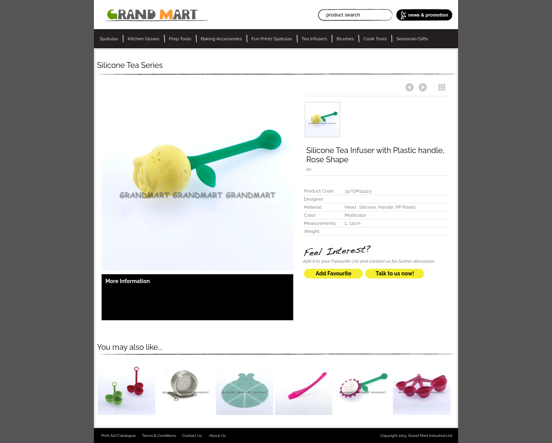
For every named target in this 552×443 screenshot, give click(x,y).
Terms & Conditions (159, 435)
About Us (217, 435)
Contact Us (192, 435)
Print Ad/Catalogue (118, 435)
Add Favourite (333, 273)
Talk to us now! (395, 273)
